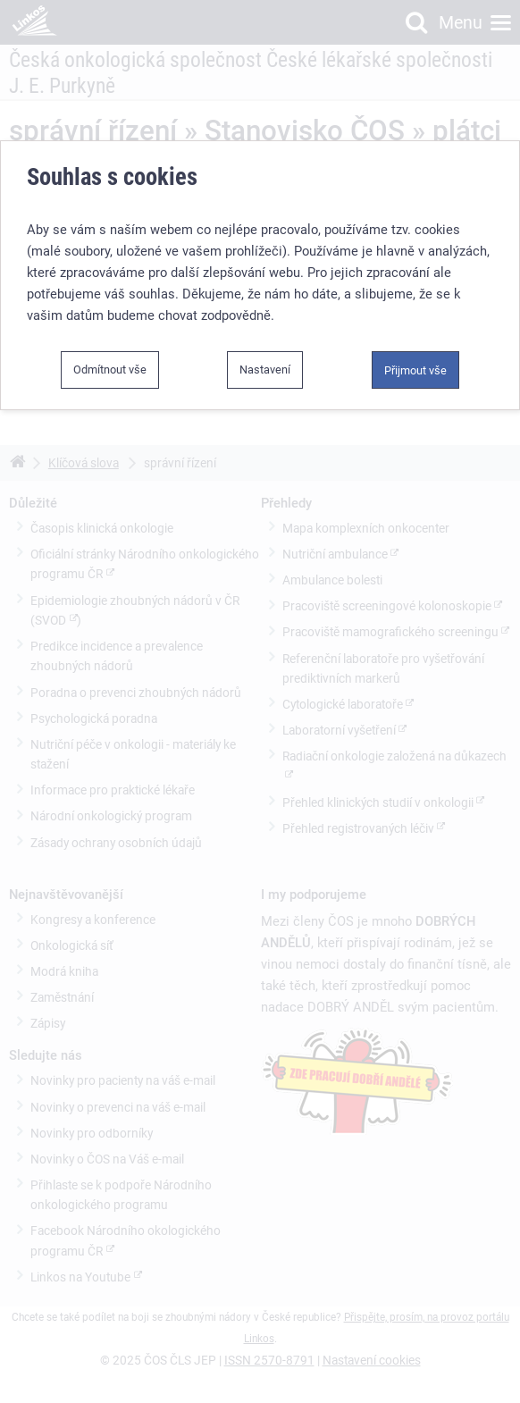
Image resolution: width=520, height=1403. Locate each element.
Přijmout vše (415, 370)
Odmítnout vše (110, 369)
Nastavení (264, 369)
